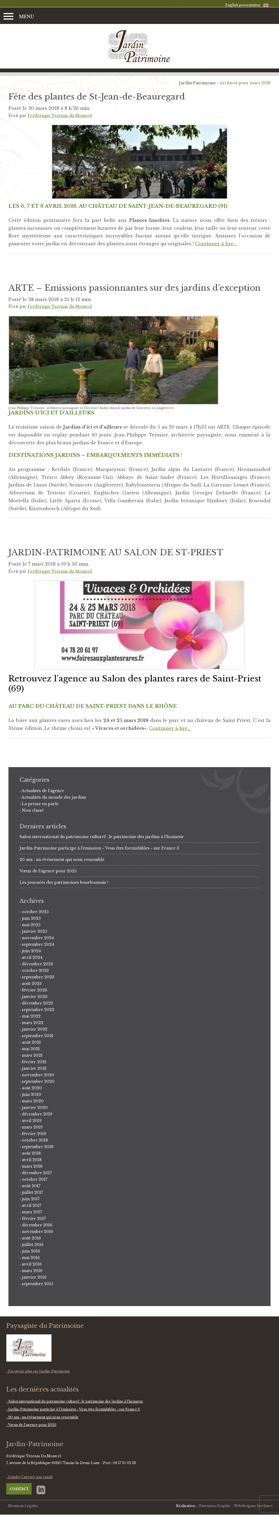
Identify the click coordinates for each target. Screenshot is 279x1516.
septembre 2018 (37, 1146)
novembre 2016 (37, 1231)
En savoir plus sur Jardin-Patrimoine (39, 1371)
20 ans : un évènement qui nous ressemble (62, 859)
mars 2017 (32, 1212)
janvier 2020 (35, 1107)
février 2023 (34, 990)
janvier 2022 (34, 1029)
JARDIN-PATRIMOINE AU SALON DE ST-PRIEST (115, 552)
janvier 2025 (34, 931)
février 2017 (34, 1218)
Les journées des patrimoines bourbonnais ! (64, 882)
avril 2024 (32, 957)
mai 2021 (31, 1048)
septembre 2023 (38, 977)
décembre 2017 (37, 1172)
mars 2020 (33, 1101)
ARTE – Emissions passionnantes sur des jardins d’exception (134, 288)
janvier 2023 (34, 996)
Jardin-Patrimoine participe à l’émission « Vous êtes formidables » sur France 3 (99, 848)
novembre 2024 (38, 937)
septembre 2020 (38, 1081)
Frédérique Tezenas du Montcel (60, 115)
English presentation (242, 5)
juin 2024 (31, 950)
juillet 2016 (33, 1244)
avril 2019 (32, 1120)
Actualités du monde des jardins (54, 797)
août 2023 (32, 983)
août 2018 (31, 1153)
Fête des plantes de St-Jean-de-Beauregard (96, 97)
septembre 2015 (37, 1283)
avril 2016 (32, 1264)
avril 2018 (32, 1159)
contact (19, 1489)
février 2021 (34, 1061)
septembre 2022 (38, 1009)
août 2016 (31, 1238)
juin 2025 (31, 918)
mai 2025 (31, 924)
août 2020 (32, 1088)
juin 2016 (31, 1251)
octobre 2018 (35, 1140)
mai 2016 (31, 1257)
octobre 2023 (35, 970)
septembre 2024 (38, 944)
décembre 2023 (37, 964)
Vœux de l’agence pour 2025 (48, 871)
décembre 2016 (37, 1225)
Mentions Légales (23, 1506)
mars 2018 (32, 1166)
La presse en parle (40, 803)
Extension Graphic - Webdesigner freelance (236, 1506)
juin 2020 (31, 1094)
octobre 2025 (35, 911)
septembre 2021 (37, 1035)
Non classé (33, 810)
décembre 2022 (37, 1003)
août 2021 (31, 1042)
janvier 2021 (34, 1068)
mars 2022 (32, 1022)
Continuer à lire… (216, 243)
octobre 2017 (34, 1179)
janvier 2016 (34, 1277)
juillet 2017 (32, 1192)
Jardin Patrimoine (197, 82)
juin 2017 (31, 1198)
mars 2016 (32, 1270)
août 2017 (31, 1185)
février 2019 (34, 1133)
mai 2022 (31, 1016)
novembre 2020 (38, 1074)
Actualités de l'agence (43, 790)
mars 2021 (32, 1055)
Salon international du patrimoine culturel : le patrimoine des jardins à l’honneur (102, 836)
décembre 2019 (37, 1114)
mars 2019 (32, 1127)
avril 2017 (31, 1205)
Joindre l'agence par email (30, 1477)
